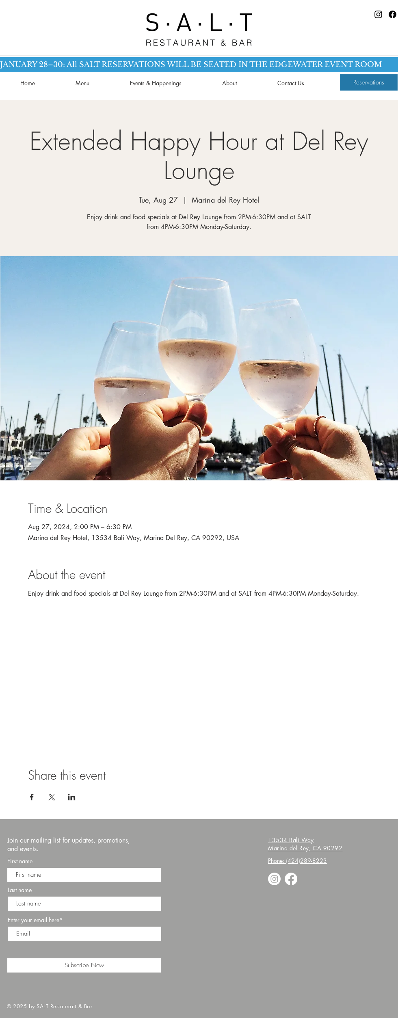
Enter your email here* (35, 920)
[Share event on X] (52, 797)
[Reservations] (369, 82)
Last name (20, 890)
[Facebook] (392, 14)
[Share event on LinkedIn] (72, 797)
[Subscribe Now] (84, 965)
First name (19, 861)
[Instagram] (378, 14)
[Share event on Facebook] (32, 797)
